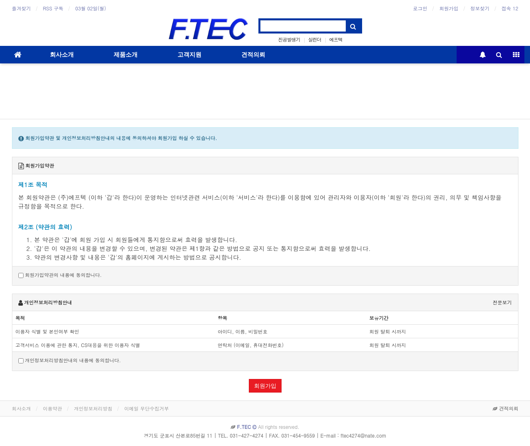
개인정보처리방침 (93, 408)
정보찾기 (480, 8)
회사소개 (62, 54)
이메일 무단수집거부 (146, 408)
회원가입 (449, 8)
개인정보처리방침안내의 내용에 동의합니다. (69, 360)
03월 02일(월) (90, 8)
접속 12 (510, 8)
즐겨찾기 (21, 8)
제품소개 (126, 54)
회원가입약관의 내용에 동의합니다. (60, 274)
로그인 (420, 8)
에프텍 (335, 39)
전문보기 (502, 302)
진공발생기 (289, 39)
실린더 (314, 39)
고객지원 (189, 54)
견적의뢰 (253, 54)
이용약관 (52, 408)
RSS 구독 (53, 8)
